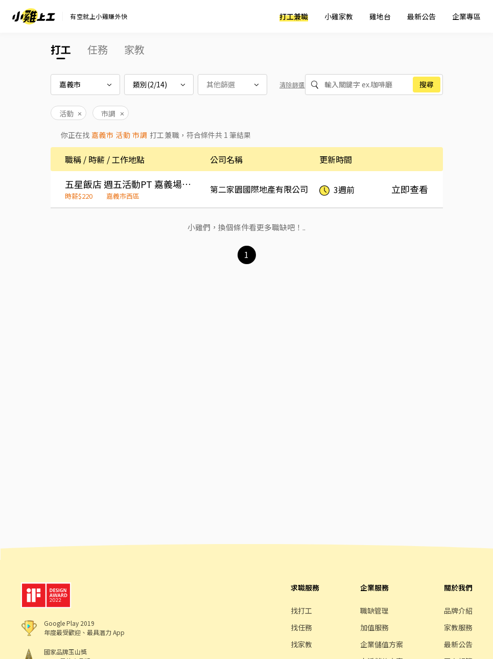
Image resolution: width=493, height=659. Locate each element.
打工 (61, 49)
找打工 (301, 610)
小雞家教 (338, 16)
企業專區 (466, 16)
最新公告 (421, 16)
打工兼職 (293, 16)
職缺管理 (374, 610)
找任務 (301, 627)
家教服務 (458, 627)
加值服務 (374, 627)
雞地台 (380, 16)
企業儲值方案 (381, 644)
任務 (97, 49)
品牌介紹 (458, 610)
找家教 (301, 644)
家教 (134, 49)
